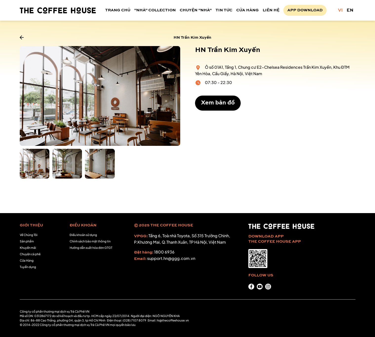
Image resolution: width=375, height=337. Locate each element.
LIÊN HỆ (271, 10)
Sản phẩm (27, 241)
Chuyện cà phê (30, 254)
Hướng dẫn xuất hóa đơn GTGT (91, 248)
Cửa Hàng (27, 260)
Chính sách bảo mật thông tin (90, 241)
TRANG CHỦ (117, 10)
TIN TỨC (224, 10)
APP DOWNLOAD (305, 10)
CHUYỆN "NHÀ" (196, 10)
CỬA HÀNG (247, 10)
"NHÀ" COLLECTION (155, 10)
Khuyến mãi (28, 248)
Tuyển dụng (28, 267)
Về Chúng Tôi (29, 235)
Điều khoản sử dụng (83, 235)
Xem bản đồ (218, 103)
